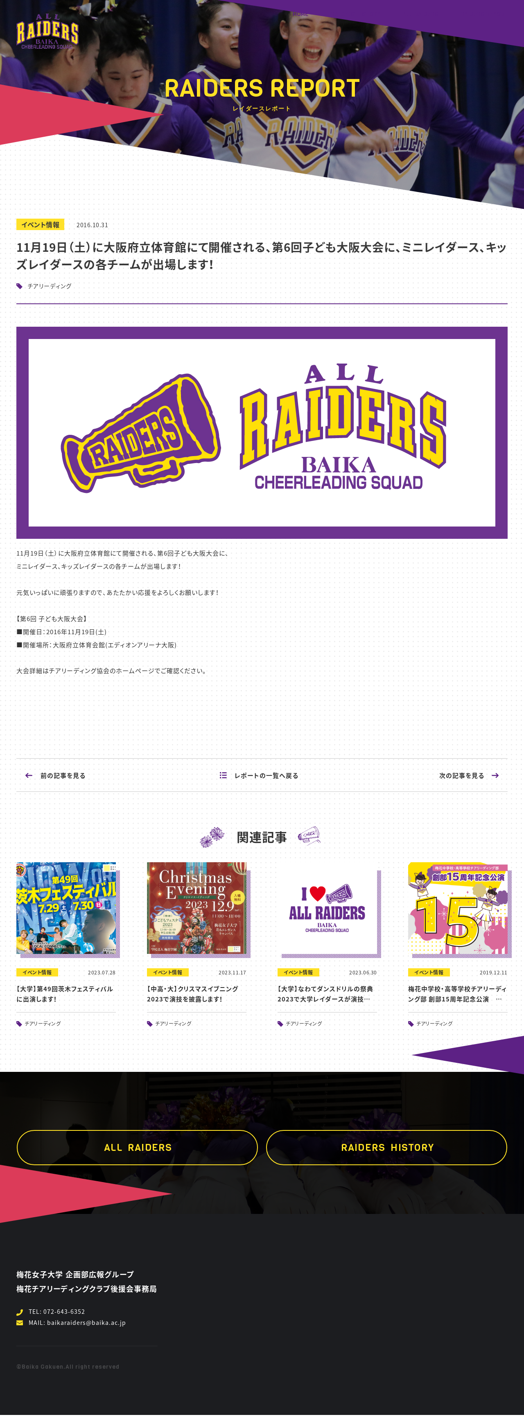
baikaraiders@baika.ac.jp (86, 1322)
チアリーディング (49, 286)
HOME (301, 14)
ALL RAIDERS (420, 14)
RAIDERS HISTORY (355, 14)
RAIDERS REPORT (484, 14)
